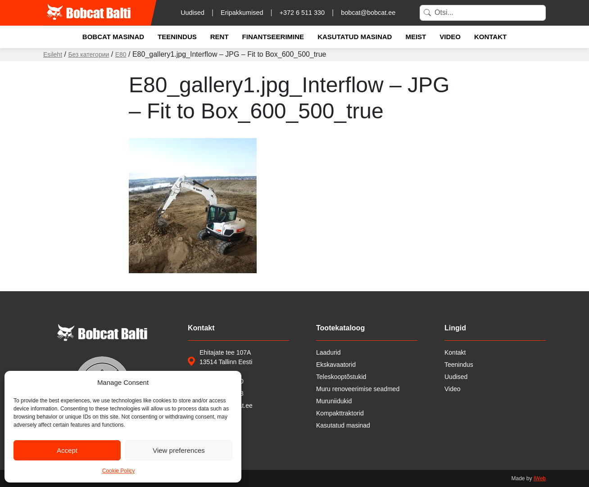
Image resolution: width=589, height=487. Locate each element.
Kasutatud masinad (354, 37)
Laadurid (328, 352)
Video (450, 37)
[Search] (483, 13)
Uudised (192, 12)
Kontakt (490, 37)
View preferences (179, 450)
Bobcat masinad (113, 37)
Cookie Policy (118, 471)
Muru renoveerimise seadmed (357, 388)
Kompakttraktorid (340, 413)
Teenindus (177, 37)
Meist (415, 37)
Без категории (88, 54)
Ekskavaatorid (336, 364)
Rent (219, 37)
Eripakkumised (242, 12)
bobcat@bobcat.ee (368, 12)
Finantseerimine (273, 37)
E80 (121, 54)
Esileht (52, 54)
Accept (67, 450)
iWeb (540, 478)
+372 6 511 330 (302, 12)
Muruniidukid (334, 401)
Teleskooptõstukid (341, 376)
